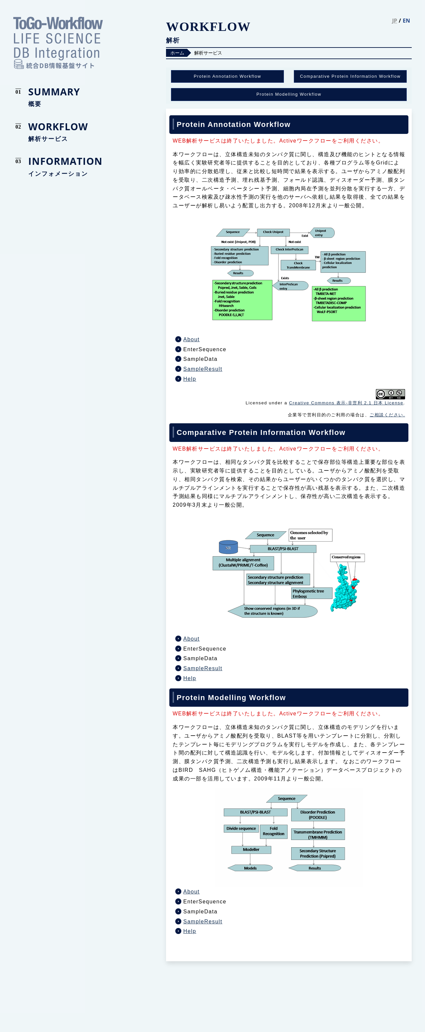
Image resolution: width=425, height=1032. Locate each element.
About (191, 339)
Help (189, 379)
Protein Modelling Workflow (288, 94)
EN (406, 20)
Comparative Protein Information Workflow (350, 76)
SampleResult (202, 369)
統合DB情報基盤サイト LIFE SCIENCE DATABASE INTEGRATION (58, 43)
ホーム (177, 52)
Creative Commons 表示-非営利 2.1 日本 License (346, 402)
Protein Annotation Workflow (227, 76)
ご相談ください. (387, 414)
